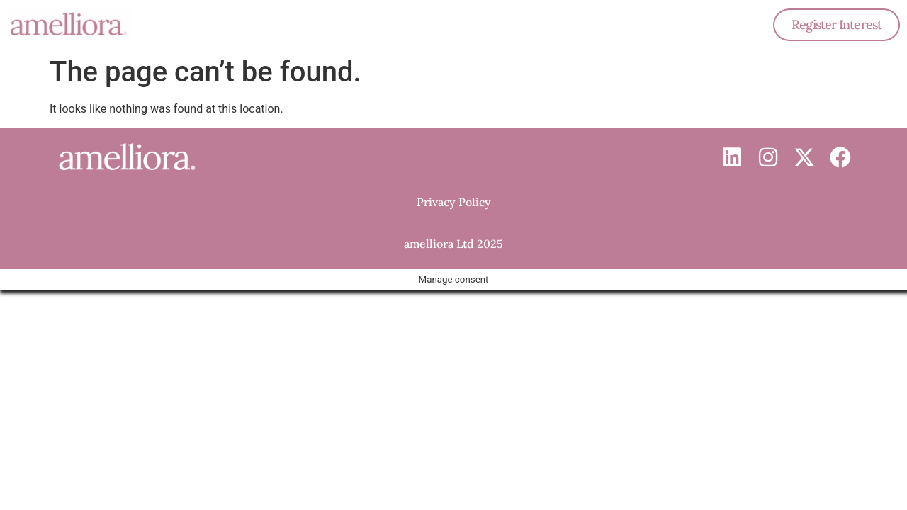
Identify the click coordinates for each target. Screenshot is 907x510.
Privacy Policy (454, 202)
